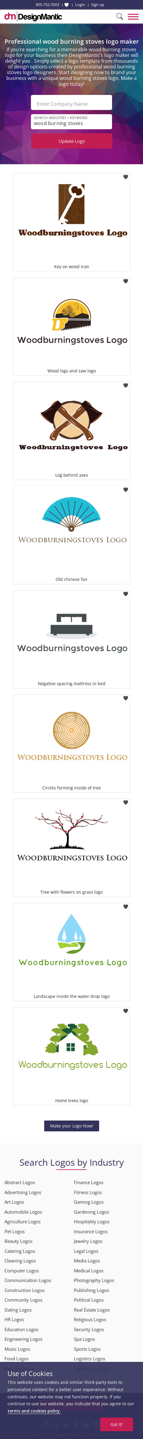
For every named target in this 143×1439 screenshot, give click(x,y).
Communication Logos (28, 1280)
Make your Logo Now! (71, 1126)
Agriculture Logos (23, 1221)
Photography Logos (94, 1280)
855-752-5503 (47, 4)
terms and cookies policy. (34, 1411)
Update (72, 141)
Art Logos (14, 1202)
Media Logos (87, 1261)
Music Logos (17, 1349)
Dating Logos (18, 1310)
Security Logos (89, 1329)
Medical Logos (88, 1271)
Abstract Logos (20, 1182)
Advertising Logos (23, 1192)
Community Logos (23, 1300)
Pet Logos (15, 1231)
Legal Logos (86, 1251)
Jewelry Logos (88, 1241)
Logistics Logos (89, 1359)
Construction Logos (24, 1290)
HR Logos (14, 1319)
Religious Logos (90, 1319)
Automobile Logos (23, 1212)
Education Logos (21, 1329)
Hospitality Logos (92, 1221)
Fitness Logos (88, 1192)
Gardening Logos (91, 1212)
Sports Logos (87, 1349)
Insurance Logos (91, 1231)
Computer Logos (22, 1271)
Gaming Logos (89, 1202)
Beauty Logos (18, 1241)
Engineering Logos (23, 1339)
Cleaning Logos (20, 1261)
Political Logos (89, 1300)
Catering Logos (20, 1251)
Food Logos (17, 1359)
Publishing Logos (91, 1290)
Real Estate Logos (92, 1310)
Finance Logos (88, 1182)
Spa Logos (84, 1339)
